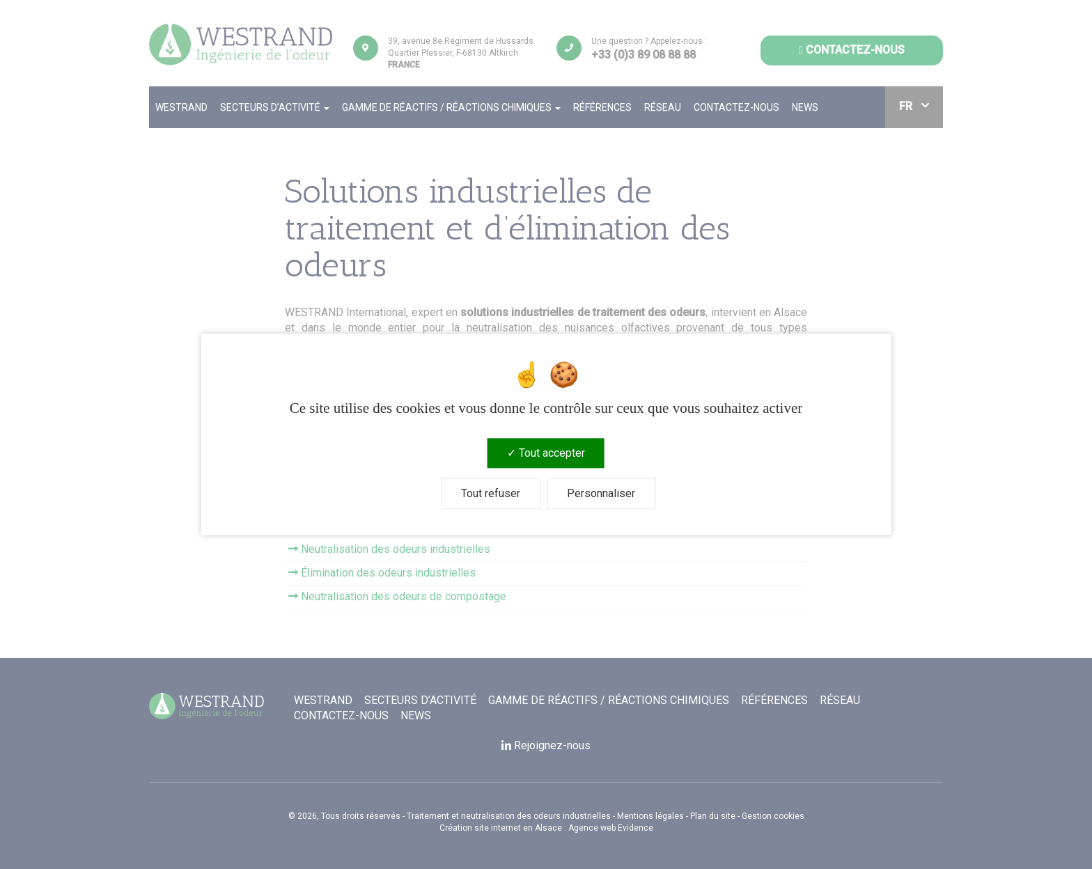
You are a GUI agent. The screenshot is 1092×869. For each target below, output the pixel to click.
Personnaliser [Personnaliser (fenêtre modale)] (601, 494)
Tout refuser (490, 494)
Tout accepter (546, 453)
